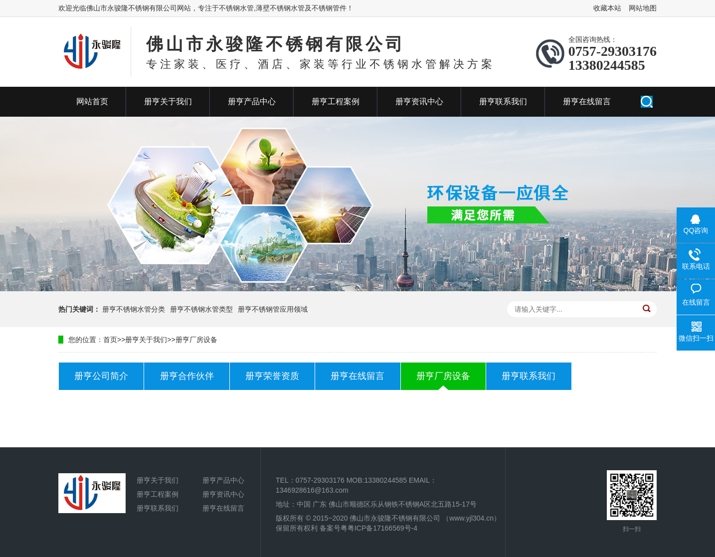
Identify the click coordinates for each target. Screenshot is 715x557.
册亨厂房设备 (196, 340)
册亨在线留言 (587, 101)
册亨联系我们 (503, 101)
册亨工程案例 (335, 101)
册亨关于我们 (168, 101)
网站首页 (92, 101)
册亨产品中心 (252, 101)
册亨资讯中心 (419, 101)
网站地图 (643, 8)
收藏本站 (607, 8)
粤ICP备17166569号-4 (382, 528)
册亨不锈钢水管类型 (201, 309)
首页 (110, 340)
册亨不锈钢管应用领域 (273, 309)
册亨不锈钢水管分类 (133, 309)
